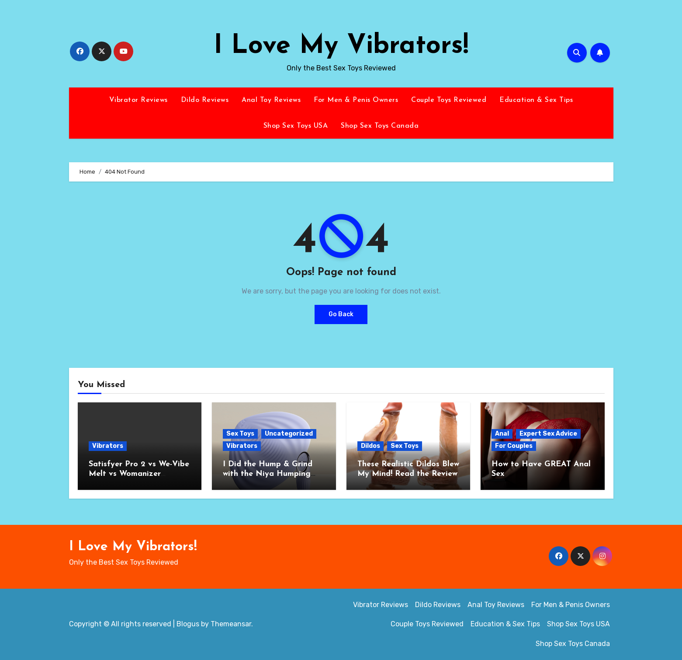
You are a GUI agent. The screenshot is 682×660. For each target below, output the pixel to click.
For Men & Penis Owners (356, 100)
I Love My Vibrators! (341, 46)
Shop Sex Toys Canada (380, 125)
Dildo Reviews (205, 100)
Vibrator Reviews (138, 100)
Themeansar (231, 624)
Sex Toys (240, 433)
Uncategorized (289, 433)
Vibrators (107, 446)
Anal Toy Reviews (271, 100)
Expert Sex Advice (548, 433)
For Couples (514, 446)
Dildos (370, 446)
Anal (502, 433)
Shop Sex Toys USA (295, 125)
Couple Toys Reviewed (448, 100)
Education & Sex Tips (536, 100)
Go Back (341, 314)
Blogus (188, 624)
